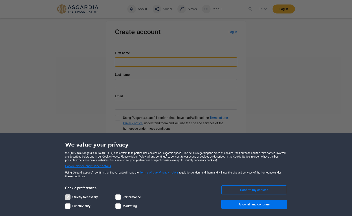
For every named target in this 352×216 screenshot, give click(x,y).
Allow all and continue (254, 204)
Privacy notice (168, 172)
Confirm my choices (254, 190)
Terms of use (148, 172)
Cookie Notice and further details (88, 166)
